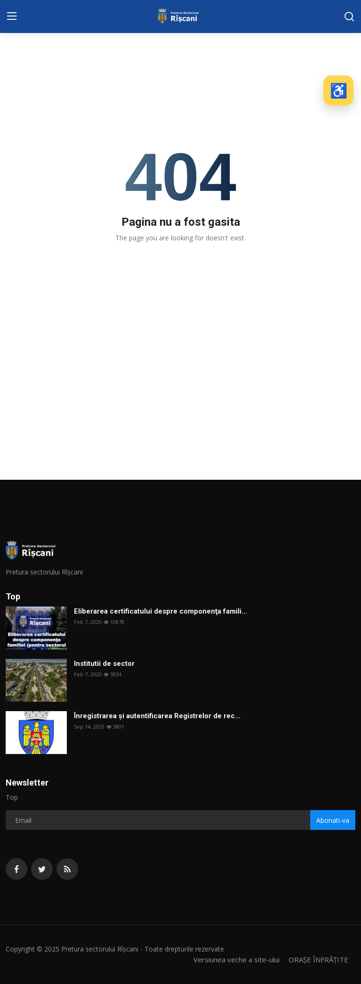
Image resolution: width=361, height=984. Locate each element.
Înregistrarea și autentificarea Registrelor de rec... (157, 716)
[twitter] (42, 869)
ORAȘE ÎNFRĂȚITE (318, 959)
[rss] (67, 869)
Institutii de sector (104, 663)
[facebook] (16, 869)
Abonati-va (332, 820)
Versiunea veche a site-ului (236, 959)
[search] (349, 16)
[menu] (12, 16)
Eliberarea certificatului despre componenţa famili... (160, 611)
